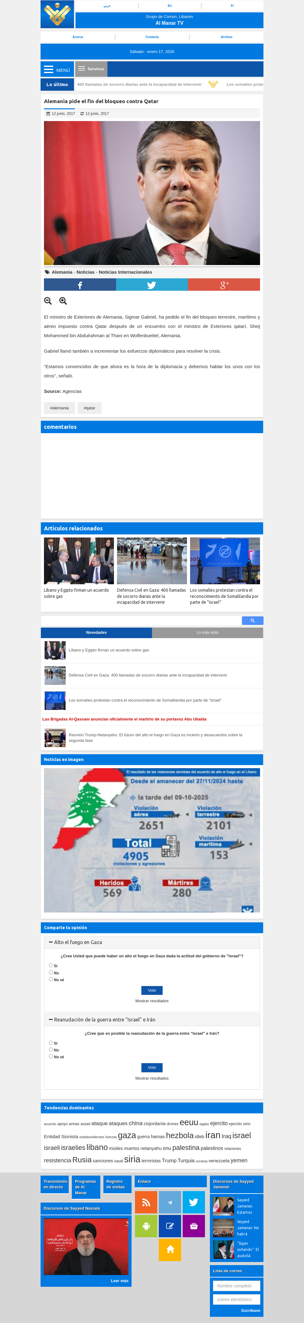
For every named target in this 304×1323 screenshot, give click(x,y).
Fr (232, 5)
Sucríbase (250, 1310)
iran (212, 1135)
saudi (118, 1161)
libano (97, 1147)
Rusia (82, 1159)
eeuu (189, 1122)
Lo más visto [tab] (207, 632)
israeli (52, 1147)
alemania (60, 408)
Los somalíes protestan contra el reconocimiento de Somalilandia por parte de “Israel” (145, 700)
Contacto (152, 37)
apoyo (62, 1124)
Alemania (62, 272)
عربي (107, 5)
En (170, 5)
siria (132, 1159)
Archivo (226, 37)
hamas (158, 1136)
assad (85, 1124)
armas (74, 1124)
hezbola (179, 1135)
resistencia (57, 1160)
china (136, 1123)
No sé (59, 980)
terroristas (151, 1160)
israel (241, 1135)
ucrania (201, 1161)
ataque (99, 1123)
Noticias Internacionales (125, 272)
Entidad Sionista (61, 1136)
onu (167, 1148)
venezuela (219, 1160)
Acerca (77, 37)
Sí (55, 966)
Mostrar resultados (152, 1001)
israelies (73, 1147)
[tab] (152, 942)
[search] (140, 621)
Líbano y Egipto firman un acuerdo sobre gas (109, 650)
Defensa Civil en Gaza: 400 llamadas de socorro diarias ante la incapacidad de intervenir (118, 84)
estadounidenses (91, 1137)
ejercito (219, 1123)
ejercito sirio (239, 1123)
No (56, 973)
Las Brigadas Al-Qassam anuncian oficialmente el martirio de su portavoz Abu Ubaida (125, 719)
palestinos (212, 1148)
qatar (90, 408)
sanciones (103, 1160)
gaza (127, 1135)
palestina (186, 1147)
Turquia (186, 1160)
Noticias (85, 272)
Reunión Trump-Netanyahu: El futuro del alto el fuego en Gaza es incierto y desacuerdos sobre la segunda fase (155, 738)
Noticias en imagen (64, 759)
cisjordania (155, 1123)
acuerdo (50, 1124)
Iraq (226, 1136)
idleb (199, 1136)
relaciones (232, 1149)
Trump (169, 1161)
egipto (204, 1124)
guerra (143, 1136)
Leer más (119, 1280)
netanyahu (151, 1148)
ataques (118, 1123)
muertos (131, 1148)
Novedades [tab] (96, 632)
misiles (116, 1148)
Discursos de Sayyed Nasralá (72, 1208)
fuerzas (111, 1137)
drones (173, 1124)
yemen (239, 1160)
